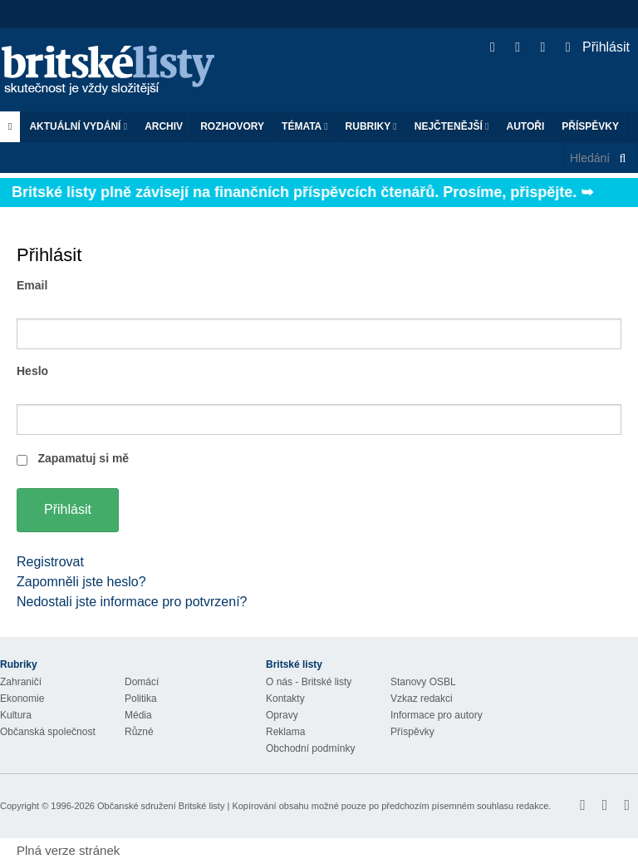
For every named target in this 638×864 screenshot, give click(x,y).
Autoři (525, 126)
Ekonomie (22, 698)
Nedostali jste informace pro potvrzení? (132, 602)
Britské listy (116, 71)
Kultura (16, 715)
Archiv (164, 126)
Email (32, 285)
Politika (141, 698)
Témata (305, 126)
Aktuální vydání (78, 126)
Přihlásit (598, 47)
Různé (139, 732)
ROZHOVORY (232, 126)
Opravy (282, 715)
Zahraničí (21, 682)
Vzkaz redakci (421, 698)
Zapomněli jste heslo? (81, 582)
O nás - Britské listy (308, 682)
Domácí (142, 682)
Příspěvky (590, 126)
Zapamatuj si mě (83, 458)
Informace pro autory (436, 715)
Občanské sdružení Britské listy (160, 806)
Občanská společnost (48, 732)
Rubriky (371, 126)
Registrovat (50, 562)
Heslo (32, 371)
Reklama (285, 732)
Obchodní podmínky (310, 748)
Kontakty (285, 698)
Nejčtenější (452, 126)
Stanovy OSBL (423, 682)
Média (138, 715)
